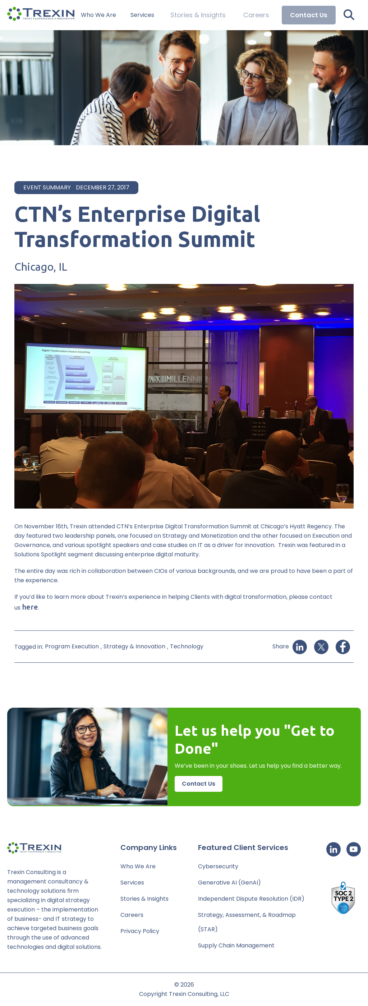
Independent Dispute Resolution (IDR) (251, 899)
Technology (186, 646)
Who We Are (115, 15)
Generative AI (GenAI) (229, 882)
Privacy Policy (139, 931)
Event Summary (47, 187)
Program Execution (72, 646)
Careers (259, 15)
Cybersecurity (218, 866)
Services (159, 15)
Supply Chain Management (236, 945)
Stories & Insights (209, 15)
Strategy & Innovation (134, 646)
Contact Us (308, 15)
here (30, 607)
